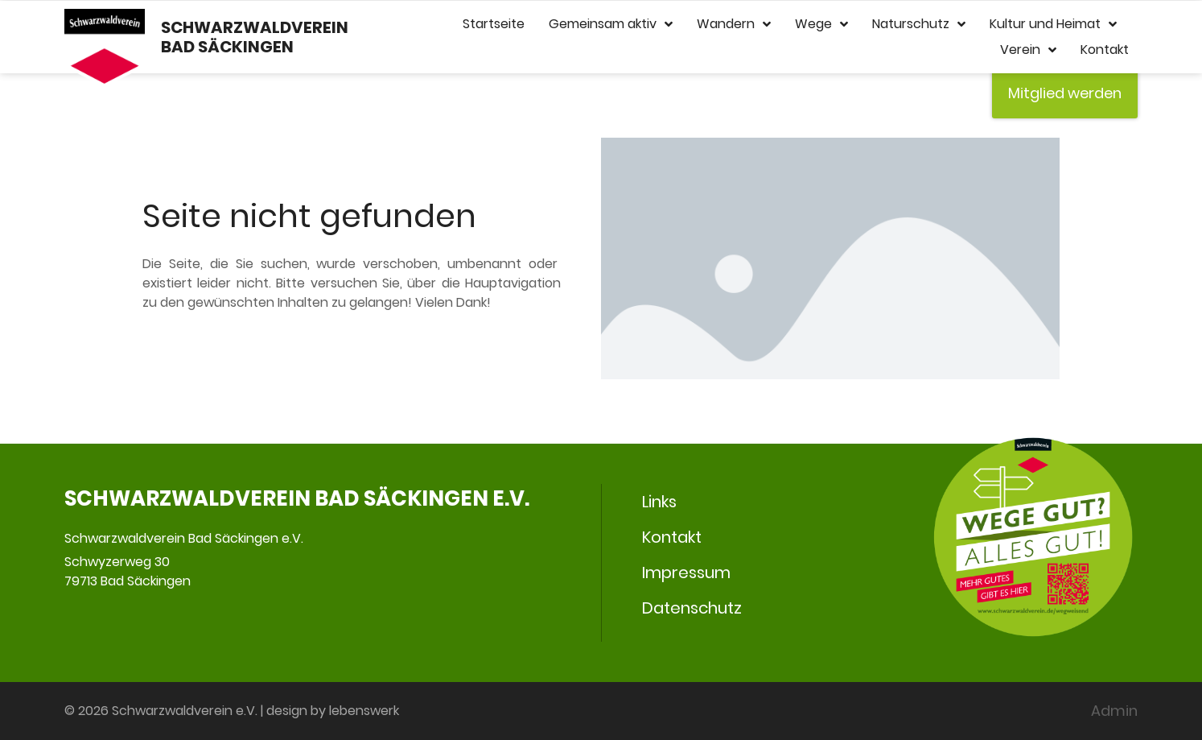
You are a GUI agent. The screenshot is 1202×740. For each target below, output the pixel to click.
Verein (1028, 50)
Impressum (686, 572)
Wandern (734, 24)
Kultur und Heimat (1053, 24)
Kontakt (1105, 49)
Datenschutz (692, 608)
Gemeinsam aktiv (611, 24)
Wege (821, 24)
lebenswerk (364, 710)
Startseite (494, 23)
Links (659, 501)
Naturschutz (918, 24)
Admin (1114, 711)
